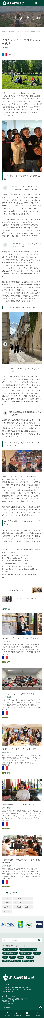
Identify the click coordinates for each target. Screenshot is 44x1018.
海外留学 (12, 31)
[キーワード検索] (19, 940)
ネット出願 (36, 1014)
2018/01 (18, 907)
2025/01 (7, 898)
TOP (4, 31)
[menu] (40, 3)
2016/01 (7, 911)
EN (36, 3)
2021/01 (18, 902)
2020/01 (28, 902)
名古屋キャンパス (8, 996)
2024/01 (18, 898)
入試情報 (27, 1014)
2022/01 (7, 902)
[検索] (39, 940)
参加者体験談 (35, 31)
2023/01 (28, 898)
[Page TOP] (40, 1007)
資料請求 (7, 1014)
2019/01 (7, 907)
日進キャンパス (8, 984)
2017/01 (28, 907)
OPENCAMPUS (17, 1014)
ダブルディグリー (23, 31)
